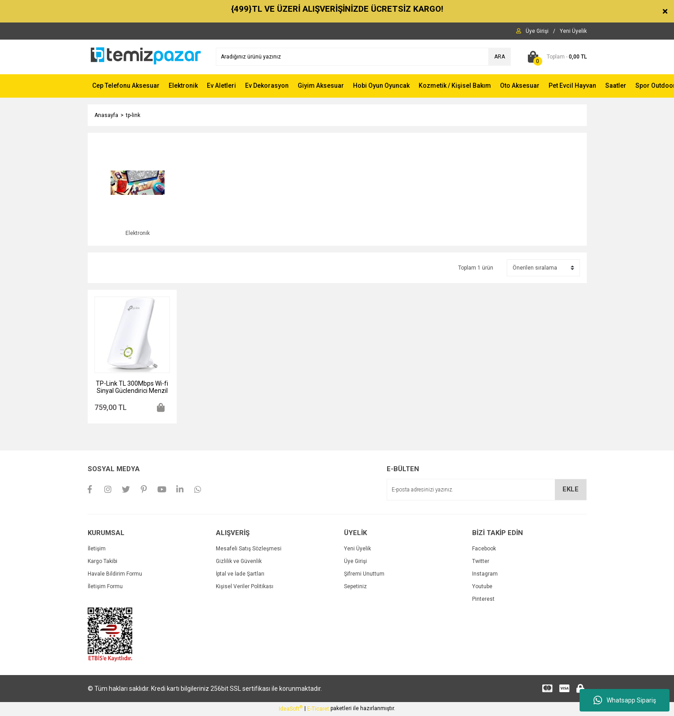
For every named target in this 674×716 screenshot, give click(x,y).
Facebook (484, 550)
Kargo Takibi (102, 562)
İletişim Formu (105, 588)
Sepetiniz (355, 588)
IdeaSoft (291, 709)
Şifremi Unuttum (364, 575)
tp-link (133, 115)
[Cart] (555, 57)
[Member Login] (537, 31)
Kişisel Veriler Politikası (244, 588)
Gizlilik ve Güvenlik (239, 562)
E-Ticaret (318, 710)
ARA (499, 57)
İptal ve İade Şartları (240, 575)
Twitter (480, 562)
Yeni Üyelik (357, 550)
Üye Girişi (355, 562)
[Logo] (145, 56)
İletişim (97, 550)
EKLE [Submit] (570, 490)
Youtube (482, 588)
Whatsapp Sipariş (625, 700)
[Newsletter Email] (486, 490)
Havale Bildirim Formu (115, 575)
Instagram (485, 575)
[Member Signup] (573, 31)
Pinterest (483, 600)
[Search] (363, 57)
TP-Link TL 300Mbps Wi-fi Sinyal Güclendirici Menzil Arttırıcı (132, 388)
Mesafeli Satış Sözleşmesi (248, 550)
